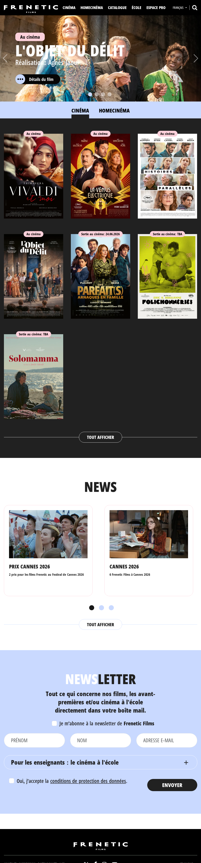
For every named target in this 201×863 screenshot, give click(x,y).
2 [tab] (100, 608)
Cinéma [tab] (80, 110)
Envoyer (172, 785)
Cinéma (69, 7)
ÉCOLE (136, 7)
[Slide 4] (109, 94)
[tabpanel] (100, 284)
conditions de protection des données (88, 780)
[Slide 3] (103, 94)
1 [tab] (91, 608)
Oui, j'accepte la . (72, 780)
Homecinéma (91, 7)
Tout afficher (100, 437)
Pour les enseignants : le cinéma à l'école (65, 762)
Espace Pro (155, 7)
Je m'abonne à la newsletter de (106, 723)
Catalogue (117, 7)
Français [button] (178, 7)
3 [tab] (110, 608)
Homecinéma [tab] (114, 110)
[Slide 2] (97, 94)
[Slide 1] (90, 94)
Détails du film (34, 79)
